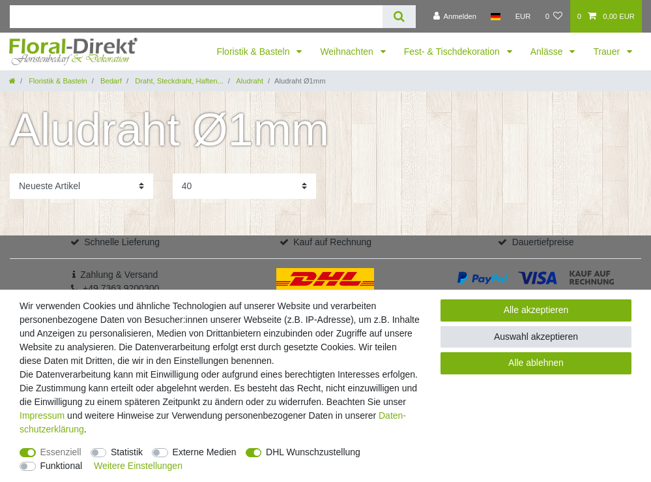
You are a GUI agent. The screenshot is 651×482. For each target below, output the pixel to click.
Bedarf (110, 81)
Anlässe (548, 51)
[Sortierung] (81, 186)
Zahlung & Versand (119, 274)
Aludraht (249, 81)
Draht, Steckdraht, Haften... (178, 81)
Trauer (607, 51)
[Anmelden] (455, 16)
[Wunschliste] (554, 16)
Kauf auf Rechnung (332, 242)
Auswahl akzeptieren (536, 336)
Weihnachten (347, 51)
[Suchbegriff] (196, 16)
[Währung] (523, 16)
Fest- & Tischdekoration (453, 51)
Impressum (42, 415)
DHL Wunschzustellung (313, 452)
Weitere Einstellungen (138, 465)
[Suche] (399, 16)
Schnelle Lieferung (122, 242)
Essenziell (60, 452)
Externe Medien (205, 452)
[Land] (496, 16)
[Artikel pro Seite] (244, 186)
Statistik (127, 452)
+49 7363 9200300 (121, 288)
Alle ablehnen (536, 362)
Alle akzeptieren (536, 310)
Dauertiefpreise (543, 242)
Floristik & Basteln (254, 51)
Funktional (61, 465)
